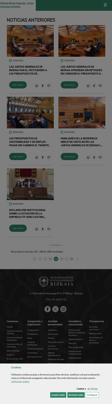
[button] (89, 389)
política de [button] (20, 381)
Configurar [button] (93, 394)
